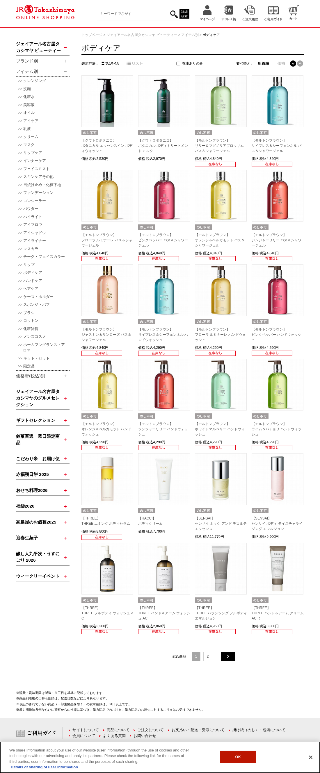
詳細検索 (184, 14)
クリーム (30, 137)
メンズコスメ (34, 336)
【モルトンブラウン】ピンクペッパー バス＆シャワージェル (163, 240)
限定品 (29, 366)
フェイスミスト (36, 169)
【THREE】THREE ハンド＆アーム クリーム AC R (278, 613)
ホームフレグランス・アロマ (44, 347)
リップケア (32, 153)
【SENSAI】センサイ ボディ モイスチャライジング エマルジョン (277, 523)
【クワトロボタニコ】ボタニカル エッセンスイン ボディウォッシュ (106, 145)
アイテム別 (190, 35)
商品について (118, 730)
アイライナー (34, 240)
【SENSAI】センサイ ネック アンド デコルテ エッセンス (221, 523)
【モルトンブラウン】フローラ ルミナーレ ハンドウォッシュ (220, 334)
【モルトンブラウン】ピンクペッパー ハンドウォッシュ (276, 334)
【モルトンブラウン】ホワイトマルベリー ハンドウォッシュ (220, 429)
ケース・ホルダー (38, 296)
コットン (30, 320)
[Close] (310, 757)
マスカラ (30, 249)
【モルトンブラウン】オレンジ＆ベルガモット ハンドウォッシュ (106, 429)
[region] (160, 757)
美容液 (29, 105)
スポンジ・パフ (36, 304)
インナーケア (34, 160)
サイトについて (85, 730)
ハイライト (32, 217)
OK (238, 757)
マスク (29, 144)
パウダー (30, 208)
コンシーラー (34, 201)
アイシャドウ (34, 233)
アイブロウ (32, 224)
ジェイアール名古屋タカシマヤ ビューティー (141, 35)
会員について (83, 735)
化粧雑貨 (30, 328)
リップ (29, 265)
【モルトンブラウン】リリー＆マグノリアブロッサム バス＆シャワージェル (219, 145)
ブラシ (29, 312)
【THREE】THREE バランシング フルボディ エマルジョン (221, 613)
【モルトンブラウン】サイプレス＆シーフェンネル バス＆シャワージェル (276, 145)
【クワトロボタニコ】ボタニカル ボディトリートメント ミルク (163, 145)
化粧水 (29, 96)
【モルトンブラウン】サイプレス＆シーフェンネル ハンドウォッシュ (163, 334)
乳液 (27, 128)
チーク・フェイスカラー (44, 256)
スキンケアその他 (38, 176)
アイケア (30, 121)
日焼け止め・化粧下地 (42, 185)
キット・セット (36, 358)
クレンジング (34, 80)
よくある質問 (114, 735)
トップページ (91, 35)
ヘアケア (30, 288)
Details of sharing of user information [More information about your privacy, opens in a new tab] (44, 767)
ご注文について (150, 730)
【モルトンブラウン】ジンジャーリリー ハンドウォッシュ (163, 429)
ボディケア (32, 272)
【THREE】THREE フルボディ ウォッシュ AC (107, 613)
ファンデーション (38, 192)
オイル (29, 112)
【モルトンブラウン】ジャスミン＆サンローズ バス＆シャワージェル (106, 334)
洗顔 (27, 89)
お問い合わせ (145, 735)
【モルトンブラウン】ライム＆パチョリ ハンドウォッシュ (276, 429)
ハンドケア (32, 281)
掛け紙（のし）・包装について (258, 730)
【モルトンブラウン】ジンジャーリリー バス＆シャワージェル (276, 240)
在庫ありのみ (192, 63)
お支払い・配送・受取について (198, 730)
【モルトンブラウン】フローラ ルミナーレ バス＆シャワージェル (106, 240)
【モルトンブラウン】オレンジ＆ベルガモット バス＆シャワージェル (220, 240)
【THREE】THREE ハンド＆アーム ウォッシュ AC (164, 613)
